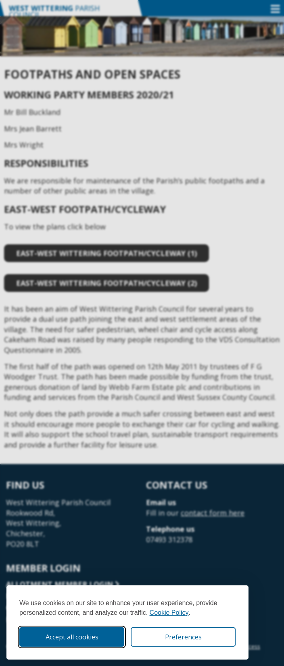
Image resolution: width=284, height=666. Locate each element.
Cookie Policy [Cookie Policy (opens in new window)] (169, 612)
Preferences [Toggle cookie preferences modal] (183, 637)
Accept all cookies (72, 637)
